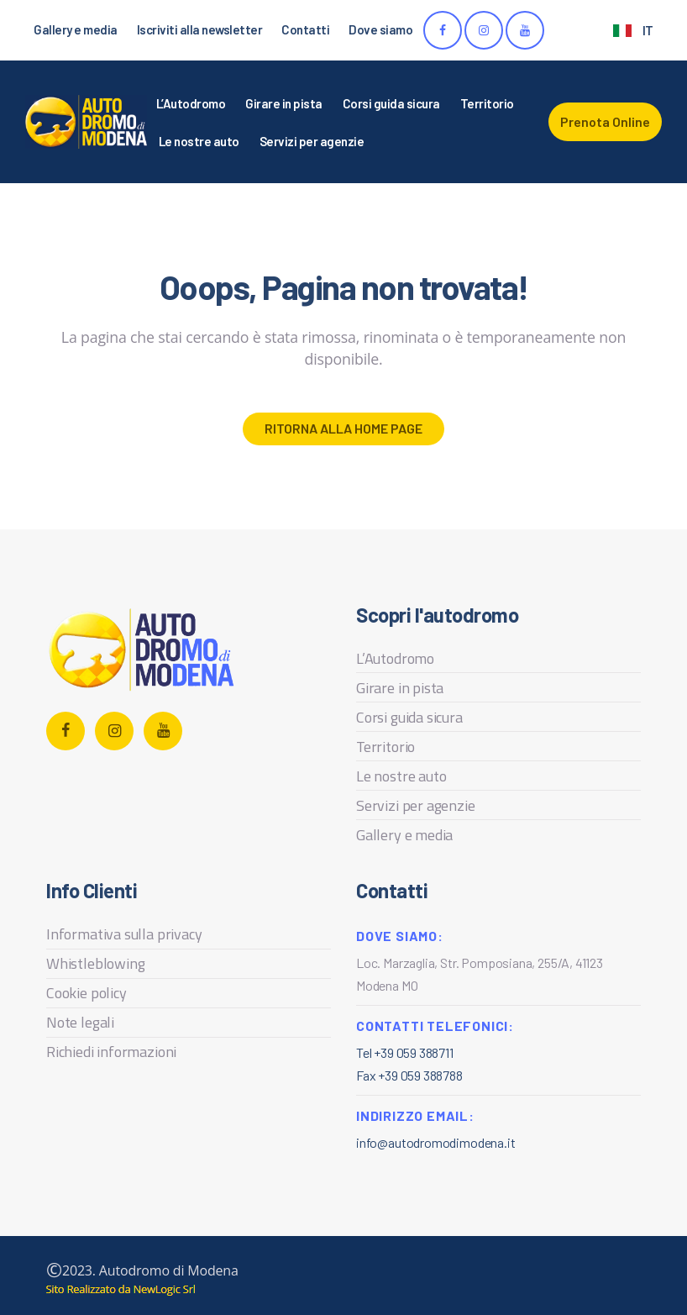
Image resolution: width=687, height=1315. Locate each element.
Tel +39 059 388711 (405, 1052)
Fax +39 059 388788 (409, 1075)
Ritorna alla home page (343, 428)
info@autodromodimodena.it (436, 1142)
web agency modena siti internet (120, 1290)
